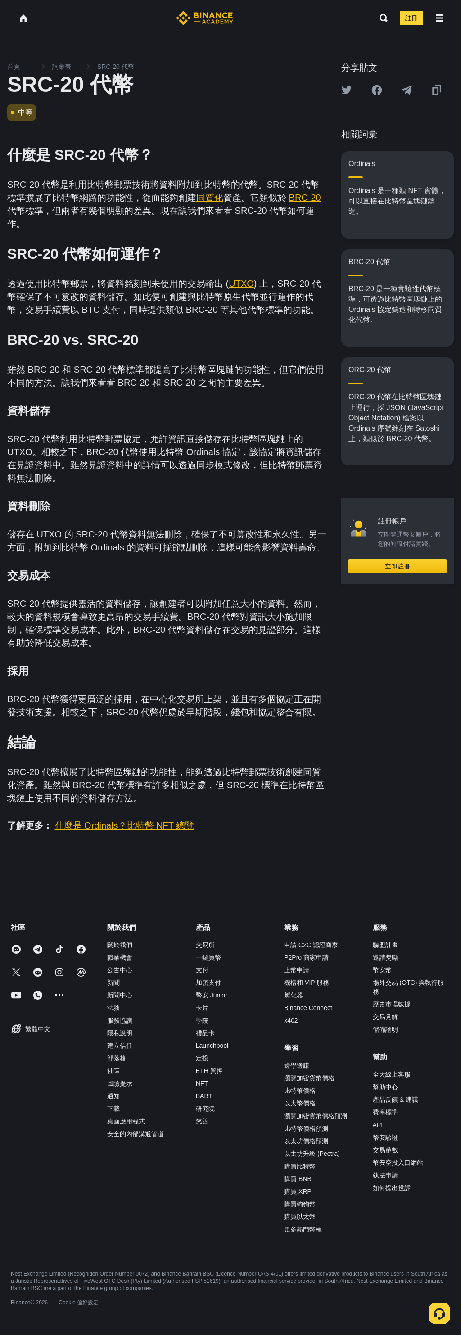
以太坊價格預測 (306, 1141)
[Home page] (204, 18)
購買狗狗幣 (300, 1204)
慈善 (202, 1121)
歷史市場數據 (392, 1004)
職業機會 (119, 957)
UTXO (241, 284)
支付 (202, 970)
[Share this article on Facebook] (376, 90)
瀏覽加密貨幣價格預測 (315, 1115)
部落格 (116, 1058)
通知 (113, 1096)
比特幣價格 (300, 1090)
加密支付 (208, 982)
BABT (204, 1096)
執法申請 (385, 1175)
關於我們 (119, 944)
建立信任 (119, 1045)
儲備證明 (385, 1029)
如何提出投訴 (392, 1187)
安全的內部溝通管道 (135, 1133)
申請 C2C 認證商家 (311, 944)
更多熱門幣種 (303, 1229)
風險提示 (119, 1083)
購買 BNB (298, 1178)
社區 (113, 1070)
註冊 (411, 18)
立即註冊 (397, 566)
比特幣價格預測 (306, 1128)
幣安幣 (382, 970)
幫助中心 (385, 1087)
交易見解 (385, 1016)
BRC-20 (305, 198)
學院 (202, 1020)
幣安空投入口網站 (398, 1162)
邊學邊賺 (296, 1065)
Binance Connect (308, 1007)
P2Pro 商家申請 (306, 957)
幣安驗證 (385, 1137)
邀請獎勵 (385, 957)
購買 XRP (298, 1191)
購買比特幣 (300, 1166)
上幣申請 (296, 970)
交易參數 (385, 1150)
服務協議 (119, 1020)
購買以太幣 (300, 1216)
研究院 (205, 1108)
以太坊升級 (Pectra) (312, 1153)
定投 (202, 1058)
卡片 (202, 1007)
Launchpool (212, 1045)
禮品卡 (205, 1033)
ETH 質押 (209, 1070)
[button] (439, 18)
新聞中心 (119, 995)
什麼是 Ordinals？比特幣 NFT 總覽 (124, 825)
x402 (291, 1020)
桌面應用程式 (126, 1121)
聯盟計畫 (385, 944)
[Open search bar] (381, 18)
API (378, 1124)
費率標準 (385, 1112)
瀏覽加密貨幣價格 (309, 1078)
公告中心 (119, 970)
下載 (113, 1108)
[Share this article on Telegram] (406, 90)
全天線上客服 (392, 1074)
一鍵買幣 (208, 957)
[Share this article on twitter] (346, 90)
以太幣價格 (300, 1103)
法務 (113, 1007)
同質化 (209, 198)
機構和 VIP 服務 (306, 982)
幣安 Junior (211, 995)
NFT (202, 1083)
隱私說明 (119, 1033)
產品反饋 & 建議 (395, 1099)
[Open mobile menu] (439, 18)
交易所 (205, 944)
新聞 (113, 982)
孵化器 (293, 995)
